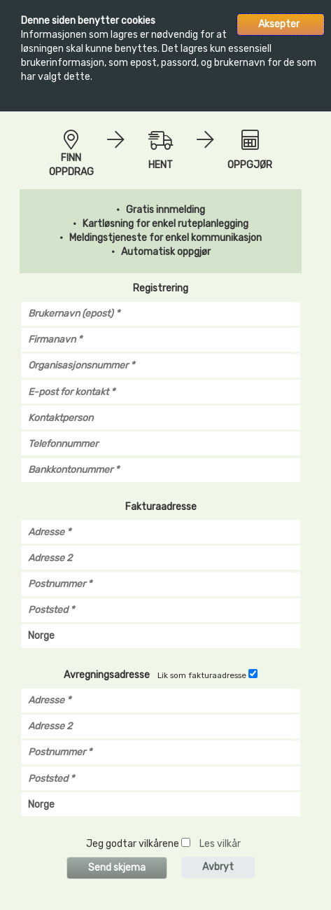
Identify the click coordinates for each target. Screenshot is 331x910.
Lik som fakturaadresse (201, 675)
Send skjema (117, 868)
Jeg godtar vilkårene (132, 844)
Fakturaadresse (161, 507)
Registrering (160, 288)
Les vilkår (220, 844)
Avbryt (218, 867)
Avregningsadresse (107, 675)
